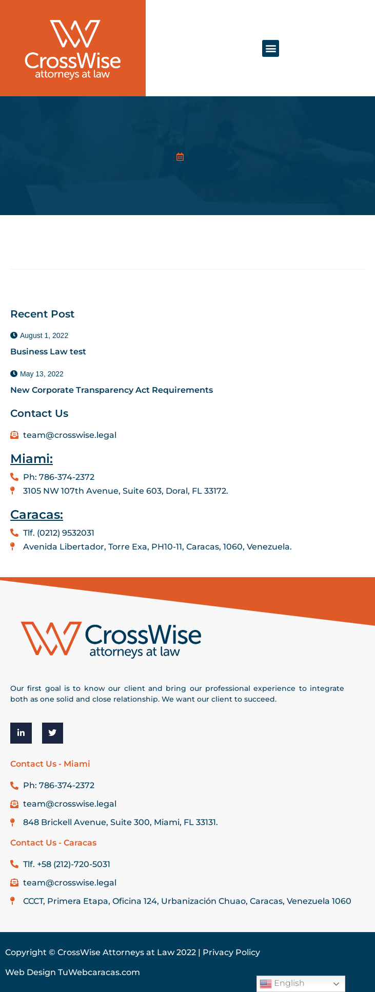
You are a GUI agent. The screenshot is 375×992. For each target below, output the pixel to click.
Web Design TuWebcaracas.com (72, 972)
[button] (270, 48)
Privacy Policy (231, 952)
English (282, 984)
